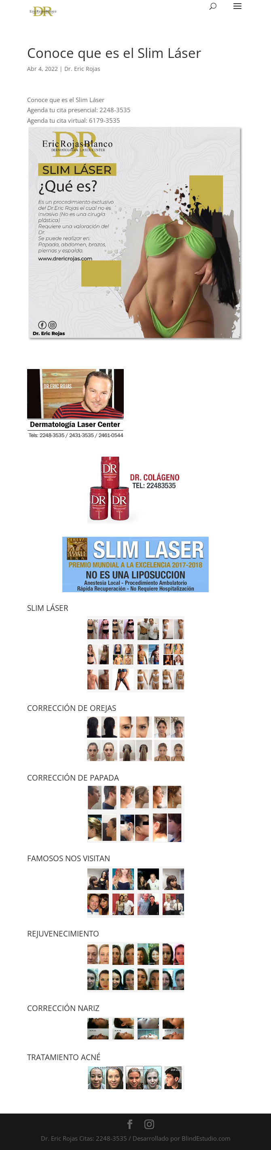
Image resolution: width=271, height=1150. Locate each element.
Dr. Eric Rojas (82, 69)
